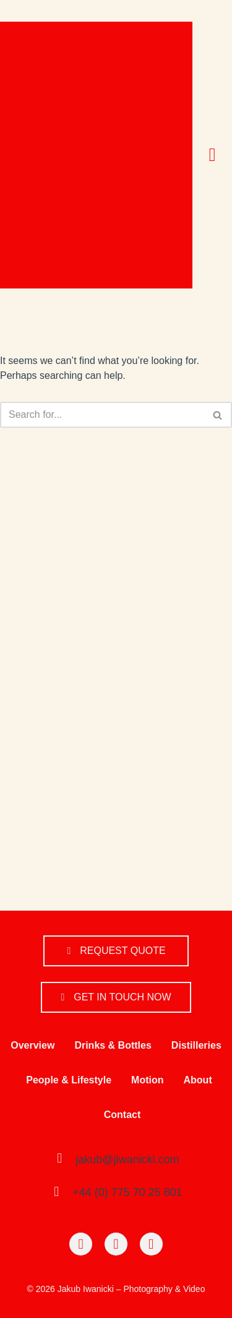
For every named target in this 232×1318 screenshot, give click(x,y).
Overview (32, 1045)
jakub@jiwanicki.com (127, 1159)
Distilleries (196, 1045)
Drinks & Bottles (112, 1045)
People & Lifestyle (68, 1080)
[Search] (102, 415)
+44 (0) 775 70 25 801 (127, 1192)
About (198, 1080)
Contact (122, 1114)
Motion (147, 1080)
